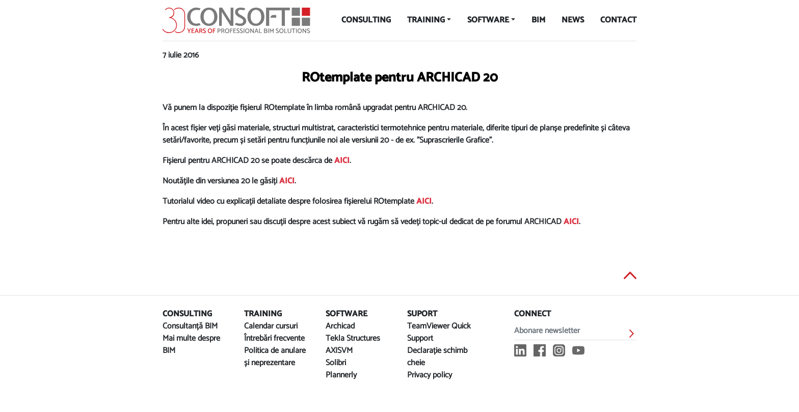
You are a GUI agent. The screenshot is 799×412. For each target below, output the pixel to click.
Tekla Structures (353, 338)
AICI (342, 161)
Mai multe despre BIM (191, 345)
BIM (538, 20)
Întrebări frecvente (274, 338)
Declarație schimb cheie (437, 357)
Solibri (336, 363)
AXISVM (339, 351)
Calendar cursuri (271, 326)
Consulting (366, 20)
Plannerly (341, 375)
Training (426, 20)
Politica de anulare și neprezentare (275, 357)
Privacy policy (429, 375)
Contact (618, 20)
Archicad (340, 326)
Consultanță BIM (190, 326)
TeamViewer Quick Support (439, 332)
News (573, 20)
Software (488, 20)
